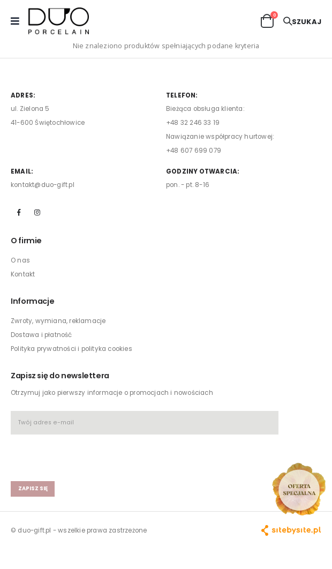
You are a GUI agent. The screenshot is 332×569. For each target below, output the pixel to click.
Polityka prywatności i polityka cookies (71, 349)
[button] (267, 20)
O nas (20, 260)
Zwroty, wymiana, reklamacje (58, 321)
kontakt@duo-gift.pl (42, 185)
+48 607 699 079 (193, 150)
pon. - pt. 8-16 (187, 185)
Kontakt (23, 274)
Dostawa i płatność (41, 335)
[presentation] (73, 453)
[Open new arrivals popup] (299, 489)
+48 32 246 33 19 (193, 122)
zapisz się (33, 488)
